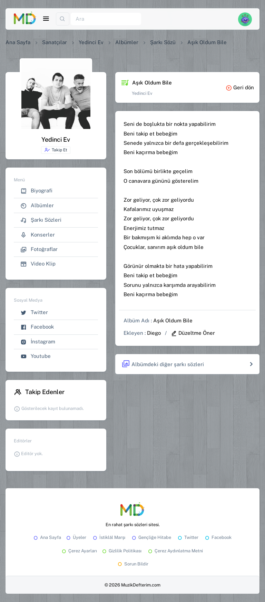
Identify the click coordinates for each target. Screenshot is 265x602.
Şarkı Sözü (163, 42)
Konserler (37, 235)
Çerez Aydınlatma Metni (175, 550)
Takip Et (55, 150)
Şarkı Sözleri (40, 220)
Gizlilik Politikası (121, 550)
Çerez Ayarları (79, 550)
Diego (154, 333)
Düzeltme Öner (193, 333)
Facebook (37, 327)
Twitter (34, 312)
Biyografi (36, 191)
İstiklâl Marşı (108, 537)
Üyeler (75, 537)
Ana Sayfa (18, 42)
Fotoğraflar (39, 249)
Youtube (35, 356)
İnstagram (37, 342)
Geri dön (240, 87)
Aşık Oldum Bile (173, 320)
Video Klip (38, 264)
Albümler (126, 42)
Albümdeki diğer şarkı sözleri (162, 364)
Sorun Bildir (132, 563)
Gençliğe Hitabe (151, 537)
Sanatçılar (54, 42)
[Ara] (106, 19)
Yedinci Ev (91, 42)
